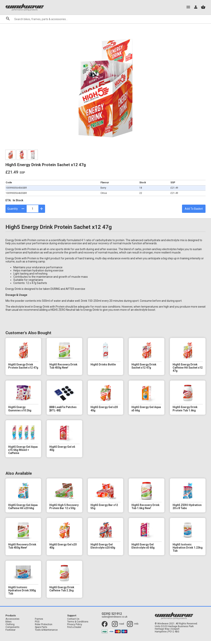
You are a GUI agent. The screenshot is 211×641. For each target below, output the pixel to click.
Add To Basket (194, 208)
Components (12, 627)
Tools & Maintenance (46, 630)
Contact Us (73, 619)
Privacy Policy (74, 624)
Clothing (9, 624)
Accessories (12, 619)
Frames (39, 619)
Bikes (8, 621)
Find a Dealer (74, 627)
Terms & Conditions (77, 621)
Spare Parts (41, 627)
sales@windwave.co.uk (114, 617)
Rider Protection (43, 624)
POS (37, 621)
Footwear (10, 630)
